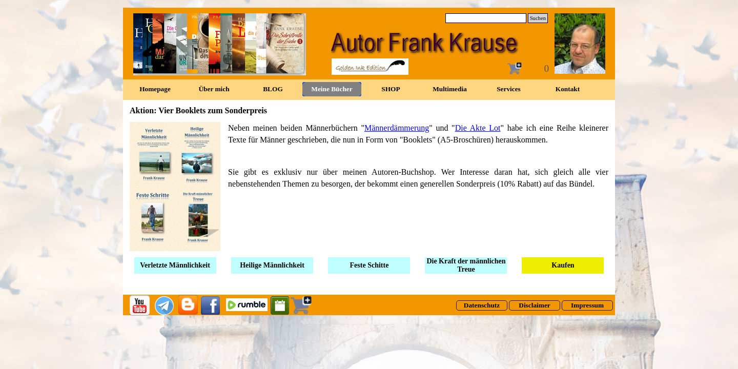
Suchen (538, 18)
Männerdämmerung (396, 128)
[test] (481, 305)
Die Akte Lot (478, 128)
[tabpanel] (369, 186)
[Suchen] (485, 18)
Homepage (155, 89)
